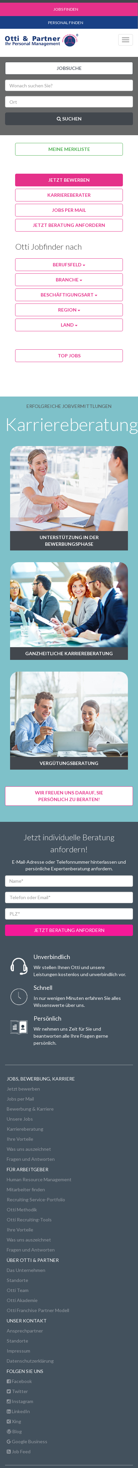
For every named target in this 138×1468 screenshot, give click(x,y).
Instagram (20, 1401)
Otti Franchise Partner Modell (38, 1310)
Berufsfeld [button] (69, 264)
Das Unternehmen (26, 1270)
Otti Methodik (22, 1209)
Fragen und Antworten (31, 1159)
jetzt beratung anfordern (69, 930)
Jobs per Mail (20, 1099)
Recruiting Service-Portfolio (36, 1199)
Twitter (17, 1391)
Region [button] (69, 310)
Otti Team (18, 1290)
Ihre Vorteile (20, 1139)
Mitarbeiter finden (26, 1189)
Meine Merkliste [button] (69, 149)
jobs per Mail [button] (69, 210)
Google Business (27, 1441)
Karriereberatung (25, 1129)
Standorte (17, 1280)
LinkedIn (18, 1411)
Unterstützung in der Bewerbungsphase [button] (69, 540)
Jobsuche (69, 68)
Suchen (69, 118)
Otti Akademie (22, 1300)
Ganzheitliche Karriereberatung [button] (69, 653)
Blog (14, 1431)
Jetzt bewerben (23, 1089)
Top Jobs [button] (69, 355)
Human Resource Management (39, 1179)
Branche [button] (69, 279)
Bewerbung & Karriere (30, 1109)
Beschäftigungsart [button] (69, 294)
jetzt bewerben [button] (69, 180)
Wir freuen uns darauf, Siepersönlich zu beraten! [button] (69, 796)
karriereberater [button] (69, 195)
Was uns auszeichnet (29, 1149)
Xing (14, 1421)
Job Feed (19, 1451)
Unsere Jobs (20, 1119)
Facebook (19, 1381)
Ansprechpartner (25, 1330)
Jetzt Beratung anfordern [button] (69, 225)
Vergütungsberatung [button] (69, 763)
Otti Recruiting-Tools (29, 1219)
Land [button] (69, 325)
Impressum (18, 1351)
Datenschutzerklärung (30, 1361)
